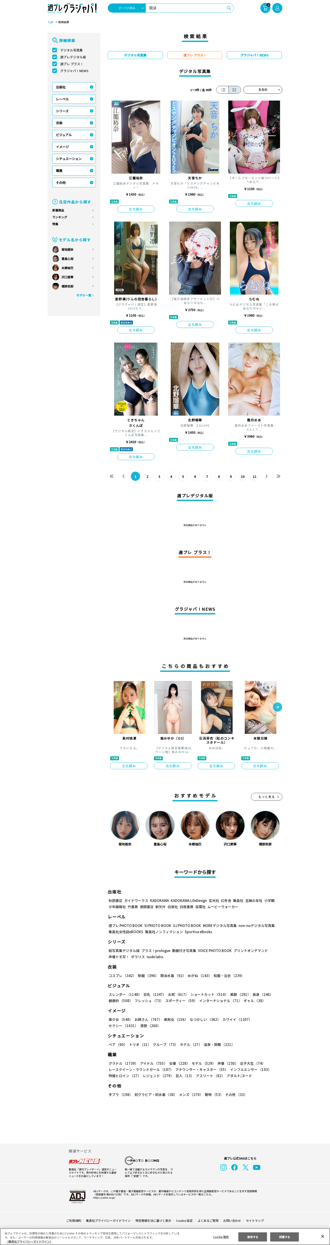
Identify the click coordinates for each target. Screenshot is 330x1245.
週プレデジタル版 (73, 57)
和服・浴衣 (227, 975)
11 (255, 476)
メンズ (190, 1094)
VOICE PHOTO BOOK (213, 950)
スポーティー (180, 1000)
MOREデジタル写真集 (217, 925)
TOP (50, 22)
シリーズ (62, 111)
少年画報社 (117, 906)
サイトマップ (255, 1220)
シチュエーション (69, 158)
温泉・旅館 (218, 1044)
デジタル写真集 (71, 50)
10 (243, 476)
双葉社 (200, 906)
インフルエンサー (250, 1069)
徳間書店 (147, 906)
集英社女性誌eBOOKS (126, 931)
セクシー (266, 1019)
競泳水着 (172, 975)
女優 (178, 1063)
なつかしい (204, 1019)
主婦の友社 (253, 900)
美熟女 (175, 1019)
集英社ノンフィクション (163, 931)
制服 (148, 975)
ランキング (59, 217)
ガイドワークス (136, 900)
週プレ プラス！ (71, 64)
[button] (277, 707)
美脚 (238, 994)
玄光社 (213, 900)
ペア (118, 1044)
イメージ (62, 146)
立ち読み (136, 209)
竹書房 (133, 906)
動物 (213, 1094)
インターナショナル (219, 1000)
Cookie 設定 (184, 1220)
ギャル (253, 1000)
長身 (260, 994)
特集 (55, 224)
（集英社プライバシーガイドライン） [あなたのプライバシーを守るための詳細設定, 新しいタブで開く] (29, 1241)
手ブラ (120, 1094)
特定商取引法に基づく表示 (153, 1220)
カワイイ (235, 1019)
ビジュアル (64, 134)
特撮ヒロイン (125, 1075)
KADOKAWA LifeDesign (188, 900)
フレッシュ (148, 1000)
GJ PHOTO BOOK (184, 925)
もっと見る (266, 796)
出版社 (61, 87)
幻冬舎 (225, 900)
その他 (61, 182)
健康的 (120, 1000)
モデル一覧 (83, 295)
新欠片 (160, 906)
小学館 (269, 900)
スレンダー (125, 994)
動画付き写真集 (183, 950)
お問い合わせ (232, 1220)
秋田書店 (115, 900)
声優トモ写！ (119, 956)
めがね (198, 975)
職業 (59, 170)
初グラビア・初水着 (155, 1094)
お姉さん (147, 1019)
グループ (164, 1044)
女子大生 (250, 1063)
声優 (226, 1063)
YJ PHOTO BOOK (156, 925)
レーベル (62, 99)
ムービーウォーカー (222, 906)
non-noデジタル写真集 (253, 925)
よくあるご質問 (207, 1220)
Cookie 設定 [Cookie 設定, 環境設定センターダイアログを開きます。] (221, 1237)
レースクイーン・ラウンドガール (141, 1069)
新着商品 (58, 210)
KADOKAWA (159, 900)
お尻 (177, 994)
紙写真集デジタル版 (124, 950)
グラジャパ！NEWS (74, 70)
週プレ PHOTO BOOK (125, 925)
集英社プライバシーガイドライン (108, 1220)
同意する (284, 1237)
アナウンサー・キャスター (201, 1069)
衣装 (59, 123)
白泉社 (173, 906)
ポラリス (138, 956)
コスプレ (122, 975)
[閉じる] (323, 1236)
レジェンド (158, 1075)
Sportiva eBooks (197, 931)
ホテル (190, 1044)
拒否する (252, 1237)
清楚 (119, 1025)
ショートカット (207, 994)
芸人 (184, 1075)
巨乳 (154, 994)
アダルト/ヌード (238, 1075)
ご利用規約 (73, 1220)
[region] (165, 1236)
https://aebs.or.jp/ (103, 1197)
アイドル (153, 1063)
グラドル (123, 1063)
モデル (202, 1063)
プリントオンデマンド (248, 950)
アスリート (209, 1075)
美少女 (120, 1019)
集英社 (237, 900)
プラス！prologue (155, 950)
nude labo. (155, 956)
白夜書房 (186, 906)
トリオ (140, 1044)
